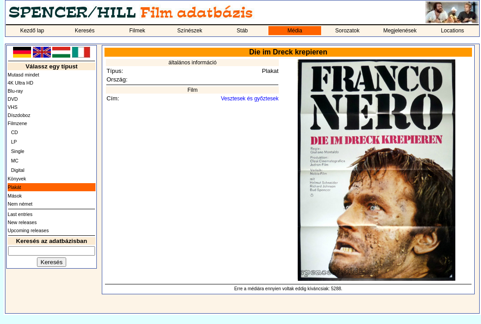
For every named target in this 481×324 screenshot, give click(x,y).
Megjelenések (400, 30)
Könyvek (17, 178)
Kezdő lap (32, 30)
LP (14, 141)
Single (17, 151)
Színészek (189, 30)
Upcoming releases (28, 230)
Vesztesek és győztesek (249, 98)
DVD (13, 99)
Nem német (20, 204)
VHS (13, 107)
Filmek (137, 30)
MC (14, 160)
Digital (17, 170)
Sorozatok (347, 30)
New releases (22, 222)
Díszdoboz (19, 115)
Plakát (14, 187)
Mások (15, 195)
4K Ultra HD (20, 83)
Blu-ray (15, 91)
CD (14, 132)
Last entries (20, 214)
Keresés (85, 30)
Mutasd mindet (23, 74)
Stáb (242, 30)
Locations (452, 30)
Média (294, 30)
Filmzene (17, 123)
